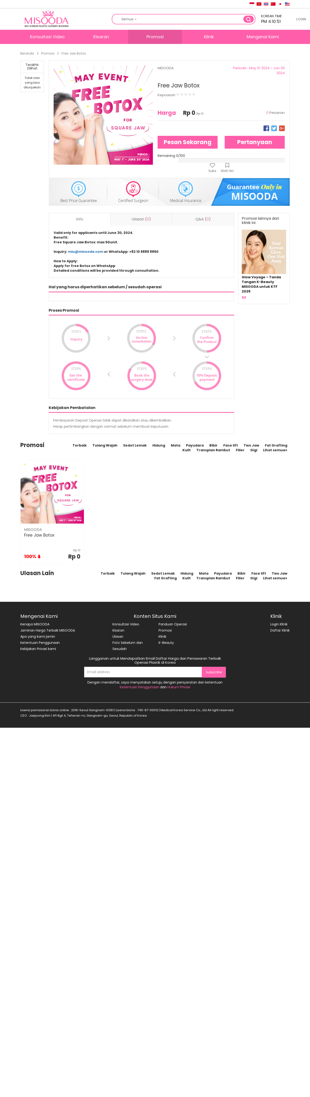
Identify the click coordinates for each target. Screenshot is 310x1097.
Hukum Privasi (179, 687)
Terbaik (80, 445)
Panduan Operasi (173, 624)
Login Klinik (279, 624)
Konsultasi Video (47, 37)
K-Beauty (166, 642)
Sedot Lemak (135, 445)
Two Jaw (251, 445)
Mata (175, 445)
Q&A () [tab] (203, 219)
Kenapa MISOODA (34, 624)
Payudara (195, 445)
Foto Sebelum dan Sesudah (127, 645)
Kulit (186, 450)
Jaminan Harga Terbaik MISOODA (47, 630)
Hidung (158, 445)
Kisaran (101, 37)
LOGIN (301, 19)
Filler (240, 450)
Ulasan (117, 636)
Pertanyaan (254, 142)
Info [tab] (79, 219)
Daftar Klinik (280, 630)
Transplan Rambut (213, 450)
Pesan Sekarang (187, 142)
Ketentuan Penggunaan (40, 642)
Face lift (230, 445)
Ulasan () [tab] (141, 219)
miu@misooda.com (85, 251)
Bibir (213, 445)
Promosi (155, 37)
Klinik (209, 37)
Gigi (253, 450)
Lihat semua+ (275, 450)
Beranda (27, 53)
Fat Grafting (276, 445)
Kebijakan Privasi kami (38, 648)
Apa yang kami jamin (37, 636)
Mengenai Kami (263, 37)
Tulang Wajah (104, 445)
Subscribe (214, 672)
